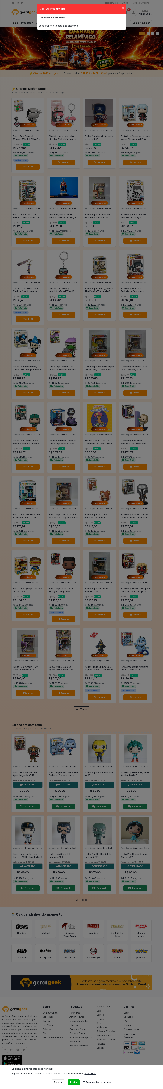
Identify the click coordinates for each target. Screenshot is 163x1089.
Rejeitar (58, 1082)
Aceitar (74, 1082)
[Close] (123, 8)
